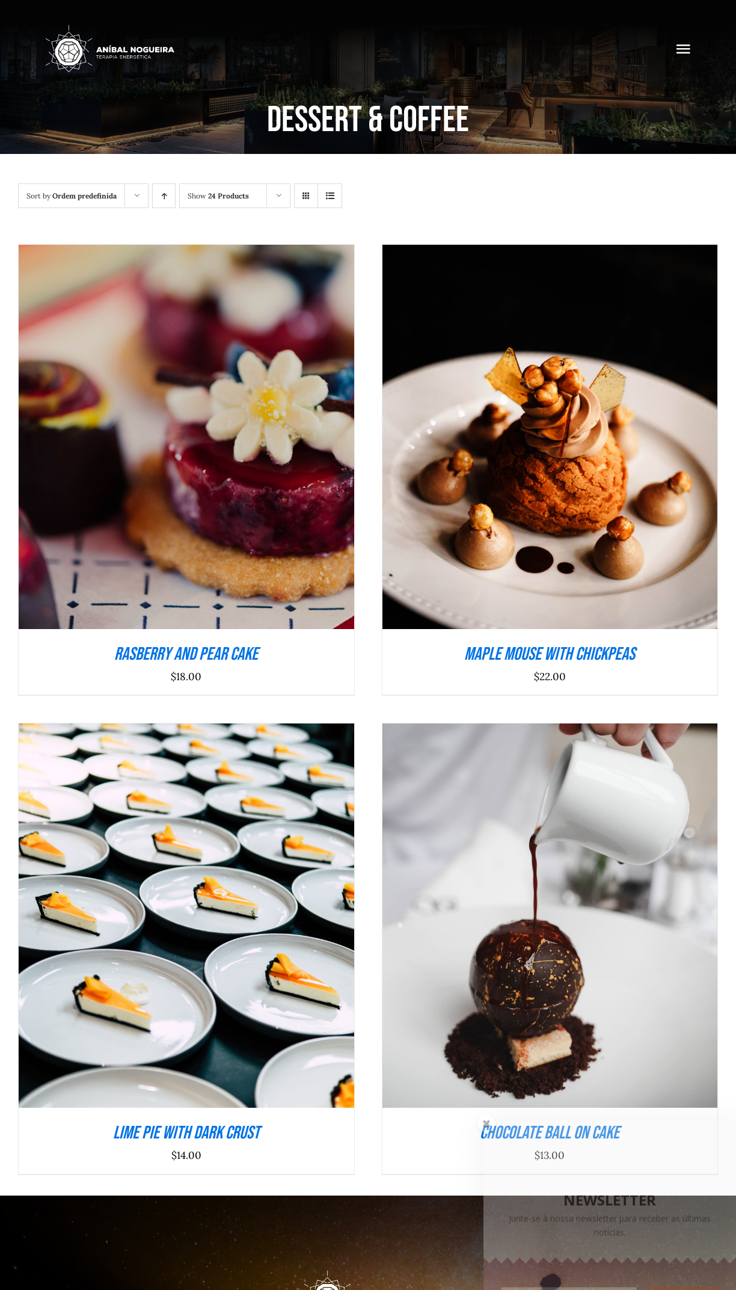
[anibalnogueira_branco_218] (109, 28)
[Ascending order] (164, 195)
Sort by (71, 195)
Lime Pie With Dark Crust (186, 1133)
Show (218, 195)
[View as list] (330, 195)
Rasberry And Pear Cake (186, 654)
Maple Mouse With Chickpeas (549, 654)
